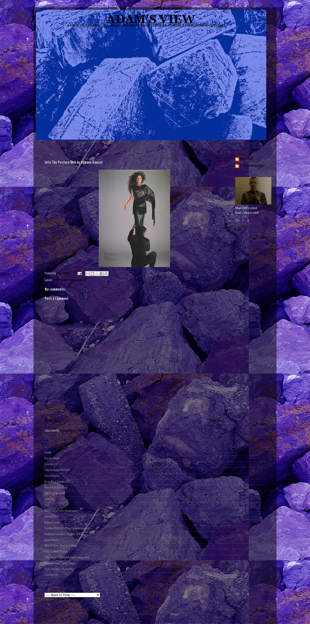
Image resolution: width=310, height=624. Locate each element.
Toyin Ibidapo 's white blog (59, 563)
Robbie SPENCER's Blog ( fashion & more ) (67, 528)
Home (135, 421)
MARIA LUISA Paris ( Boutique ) (61, 511)
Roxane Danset (77, 280)
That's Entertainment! (252, 166)
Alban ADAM (246, 159)
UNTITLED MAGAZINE (55, 493)
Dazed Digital (52, 476)
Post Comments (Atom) (73, 430)
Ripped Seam (52, 522)
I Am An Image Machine (57, 470)
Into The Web (60, 280)
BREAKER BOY (51, 516)
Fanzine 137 (51, 464)
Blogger (175, 614)
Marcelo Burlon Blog (55, 487)
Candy (47, 452)
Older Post (216, 421)
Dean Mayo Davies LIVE (57, 481)
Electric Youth (52, 458)
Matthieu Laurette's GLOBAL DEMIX (63, 534)
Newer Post (52, 421)
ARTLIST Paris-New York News (60, 545)
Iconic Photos (52, 540)
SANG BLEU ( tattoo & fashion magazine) (66, 557)
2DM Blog (49, 499)
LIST (46, 505)
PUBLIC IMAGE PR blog (56, 551)
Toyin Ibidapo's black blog (59, 569)
